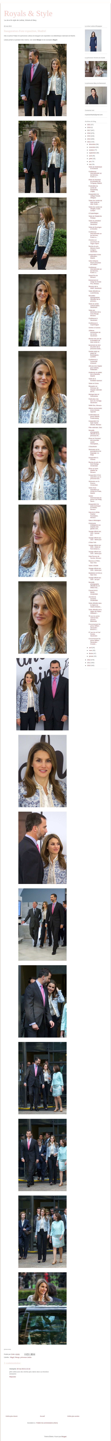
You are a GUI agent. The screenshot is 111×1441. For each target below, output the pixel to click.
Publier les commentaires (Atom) (47, 1423)
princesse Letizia (25, 1357)
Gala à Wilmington (95, 520)
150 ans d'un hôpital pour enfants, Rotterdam (95, 367)
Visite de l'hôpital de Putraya (95, 217)
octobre (91, 150)
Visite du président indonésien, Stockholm (95, 222)
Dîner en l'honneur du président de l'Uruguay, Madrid (95, 181)
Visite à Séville (93, 565)
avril (90, 647)
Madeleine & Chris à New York (95, 574)
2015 (89, 136)
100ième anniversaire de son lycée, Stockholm (94, 333)
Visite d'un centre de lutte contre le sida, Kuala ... (95, 202)
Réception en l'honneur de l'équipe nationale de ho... (95, 388)
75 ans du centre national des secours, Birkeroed (94, 618)
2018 (89, 127)
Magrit (12, 1357)
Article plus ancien (73, 1416)
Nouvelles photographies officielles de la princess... (94, 298)
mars (91, 650)
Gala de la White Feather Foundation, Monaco (94, 514)
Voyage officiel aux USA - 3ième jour (95, 552)
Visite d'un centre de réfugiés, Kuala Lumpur (95, 208)
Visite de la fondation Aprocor (95, 379)
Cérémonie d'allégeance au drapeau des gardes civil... (95, 525)
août (90, 156)
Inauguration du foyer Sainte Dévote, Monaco (95, 422)
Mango (17, 1357)
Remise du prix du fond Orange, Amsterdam (94, 464)
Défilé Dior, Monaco (95, 405)
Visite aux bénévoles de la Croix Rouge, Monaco (95, 312)
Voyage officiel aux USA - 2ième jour (95, 569)
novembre (92, 147)
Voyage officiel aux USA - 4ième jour (95, 538)
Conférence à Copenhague (94, 324)
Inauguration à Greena (93, 458)
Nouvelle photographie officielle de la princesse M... (94, 432)
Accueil (42, 1416)
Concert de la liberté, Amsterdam (93, 592)
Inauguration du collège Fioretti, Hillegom (94, 195)
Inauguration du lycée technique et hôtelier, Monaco (94, 506)
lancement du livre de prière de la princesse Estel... (95, 346)
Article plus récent (11, 1416)
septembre (92, 153)
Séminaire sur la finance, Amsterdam (94, 483)
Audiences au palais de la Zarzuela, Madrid (95, 374)
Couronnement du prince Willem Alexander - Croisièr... (94, 641)
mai (90, 164)
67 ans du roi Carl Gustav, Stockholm (94, 634)
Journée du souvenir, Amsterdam (93, 598)
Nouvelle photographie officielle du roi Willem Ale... (94, 584)
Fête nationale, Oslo (95, 427)
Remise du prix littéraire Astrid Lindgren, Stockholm (94, 248)
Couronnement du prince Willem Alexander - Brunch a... (94, 626)
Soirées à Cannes (94, 328)
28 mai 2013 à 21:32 (23, 1369)
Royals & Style (28, 13)
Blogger (63, 1436)
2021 (89, 124)
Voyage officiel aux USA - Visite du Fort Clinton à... (95, 547)
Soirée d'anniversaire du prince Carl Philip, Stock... (95, 498)
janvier (91, 656)
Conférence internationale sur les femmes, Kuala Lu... (95, 174)
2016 (89, 133)
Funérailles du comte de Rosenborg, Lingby (93, 188)
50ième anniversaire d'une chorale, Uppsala (95, 410)
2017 (89, 130)
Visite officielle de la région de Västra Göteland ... (95, 611)
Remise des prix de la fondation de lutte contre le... (95, 340)
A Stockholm (93, 446)
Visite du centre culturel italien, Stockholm (94, 305)
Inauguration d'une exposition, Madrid (95, 256)
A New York (92, 542)
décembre (92, 144)
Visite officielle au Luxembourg (94, 292)
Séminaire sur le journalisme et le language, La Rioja (95, 452)
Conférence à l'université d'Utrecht (93, 361)
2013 (89, 142)
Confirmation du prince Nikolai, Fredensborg (94, 416)
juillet (91, 158)
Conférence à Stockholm (93, 319)
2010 (89, 665)
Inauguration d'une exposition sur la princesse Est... (95, 476)
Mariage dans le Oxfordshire (94, 395)
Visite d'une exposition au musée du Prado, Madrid (95, 490)
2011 (89, 662)
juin (90, 161)
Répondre (12, 1377)
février (91, 653)
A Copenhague (93, 213)
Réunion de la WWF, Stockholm (95, 287)
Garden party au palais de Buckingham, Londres (94, 354)
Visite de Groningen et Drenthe (95, 228)
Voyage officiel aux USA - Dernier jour (95, 533)
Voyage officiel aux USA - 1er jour (95, 578)
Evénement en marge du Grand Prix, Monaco (95, 281)
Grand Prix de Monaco (93, 276)
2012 (89, 660)
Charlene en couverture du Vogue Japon (94, 241)
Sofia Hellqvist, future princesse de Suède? (95, 262)
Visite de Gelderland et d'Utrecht (95, 168)
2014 (89, 139)
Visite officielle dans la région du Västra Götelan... (95, 605)
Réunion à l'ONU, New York (94, 562)
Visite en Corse (94, 383)
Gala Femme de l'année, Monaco (95, 557)
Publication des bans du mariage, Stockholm (95, 400)
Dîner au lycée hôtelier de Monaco (93, 470)
